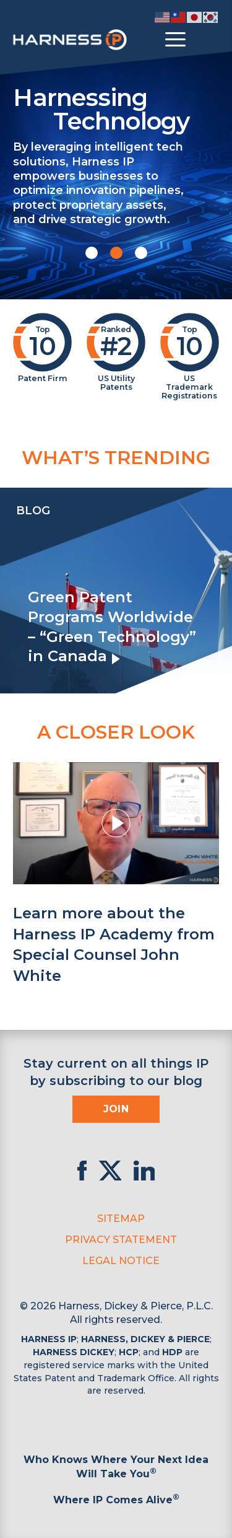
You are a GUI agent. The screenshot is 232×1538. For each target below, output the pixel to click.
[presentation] (12, 590)
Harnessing (115, 108)
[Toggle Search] (208, 40)
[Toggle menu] (175, 40)
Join (116, 1109)
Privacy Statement (121, 1240)
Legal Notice (121, 1261)
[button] (91, 252)
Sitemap (121, 1218)
